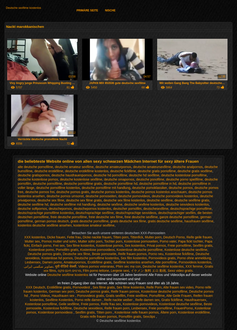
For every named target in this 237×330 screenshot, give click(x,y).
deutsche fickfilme (123, 171)
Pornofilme (157, 296)
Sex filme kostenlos (80, 245)
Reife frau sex (111, 304)
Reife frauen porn (116, 308)
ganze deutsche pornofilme (178, 217)
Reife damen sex (147, 300)
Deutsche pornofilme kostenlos (97, 258)
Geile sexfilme (69, 304)
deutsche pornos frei (40, 192)
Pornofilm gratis (67, 250)
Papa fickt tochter (190, 241)
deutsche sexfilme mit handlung (72, 204)
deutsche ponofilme (150, 179)
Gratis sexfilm (115, 296)
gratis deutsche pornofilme (90, 221)
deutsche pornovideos (134, 196)
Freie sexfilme (137, 296)
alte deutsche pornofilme (35, 167)
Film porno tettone (96, 270)
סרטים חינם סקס (69, 270)
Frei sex (59, 245)
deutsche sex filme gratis (84, 200)
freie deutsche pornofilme (68, 217)
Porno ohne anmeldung (194, 258)
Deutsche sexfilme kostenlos (23, 8)
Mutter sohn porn (90, 241)
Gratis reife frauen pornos (98, 316)
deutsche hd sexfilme (144, 175)
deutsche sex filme (50, 200)
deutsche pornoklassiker (149, 188)
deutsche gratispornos (34, 175)
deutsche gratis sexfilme (195, 171)
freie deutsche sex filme (106, 217)
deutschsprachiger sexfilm (177, 213)
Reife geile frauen (199, 237)
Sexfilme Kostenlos (59, 300)
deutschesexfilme (155, 208)
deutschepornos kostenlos (92, 208)
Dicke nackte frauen (97, 237)
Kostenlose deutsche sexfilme (185, 250)
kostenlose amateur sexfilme (93, 225)
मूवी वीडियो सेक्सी (66, 266)
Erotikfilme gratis (99, 262)
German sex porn (61, 291)
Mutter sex (32, 241)
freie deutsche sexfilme (141, 217)
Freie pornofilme (179, 245)
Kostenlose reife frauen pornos (137, 312)
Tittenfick (136, 237)
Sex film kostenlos (134, 258)
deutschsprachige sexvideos (135, 213)
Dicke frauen (56, 237)
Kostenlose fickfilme (179, 254)
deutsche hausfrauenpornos (71, 175)
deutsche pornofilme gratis (83, 183)
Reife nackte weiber (119, 300)
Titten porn (120, 237)
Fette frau (74, 237)
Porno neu (155, 254)
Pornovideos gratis (162, 258)
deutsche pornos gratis (72, 192)
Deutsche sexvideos (88, 308)
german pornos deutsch (52, 221)
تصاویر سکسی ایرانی (38, 266)
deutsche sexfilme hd (33, 204)
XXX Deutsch (35, 287)
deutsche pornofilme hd (120, 183)
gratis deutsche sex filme (128, 221)
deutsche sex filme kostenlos (124, 200)
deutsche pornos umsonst (65, 196)
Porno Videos (40, 296)
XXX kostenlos (34, 237)
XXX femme (194, 266)
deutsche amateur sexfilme (74, 167)
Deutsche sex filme (76, 254)
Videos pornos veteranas (96, 266)
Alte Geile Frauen (178, 296)
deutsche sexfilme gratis (192, 200)
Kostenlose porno (41, 250)
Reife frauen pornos (132, 254)
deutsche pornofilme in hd (157, 183)
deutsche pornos (181, 188)
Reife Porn (154, 287)
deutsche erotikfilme (48, 171)
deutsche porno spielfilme (184, 179)
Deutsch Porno (174, 237)
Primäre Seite (87, 10)
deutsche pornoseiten (100, 196)
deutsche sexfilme (160, 200)
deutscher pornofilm (127, 208)
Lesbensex (33, 262)
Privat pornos (156, 245)
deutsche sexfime (109, 204)
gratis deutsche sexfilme (165, 221)
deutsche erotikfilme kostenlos (87, 171)
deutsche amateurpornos (113, 167)
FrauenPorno (183, 308)
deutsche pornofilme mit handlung (106, 188)
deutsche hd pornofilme (110, 175)
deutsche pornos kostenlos (110, 192)
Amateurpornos (75, 262)
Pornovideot (82, 287)
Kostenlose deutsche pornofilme (139, 250)
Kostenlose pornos (109, 245)
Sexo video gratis (180, 270)
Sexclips (149, 316)
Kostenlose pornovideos (97, 250)
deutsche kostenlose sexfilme (81, 179)
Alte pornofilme (166, 262)
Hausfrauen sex (63, 296)
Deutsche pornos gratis (44, 254)
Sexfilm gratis (202, 245)
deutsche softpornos (32, 208)
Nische (110, 10)
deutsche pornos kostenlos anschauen (159, 192)
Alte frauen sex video (178, 287)
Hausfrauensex (195, 300)
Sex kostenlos (135, 245)
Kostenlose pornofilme (41, 304)
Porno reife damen (88, 300)
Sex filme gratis (104, 287)
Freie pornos (90, 304)
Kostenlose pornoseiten (141, 241)
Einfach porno (41, 245)
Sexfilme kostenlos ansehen (133, 262)
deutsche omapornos (119, 179)
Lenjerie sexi (120, 270)
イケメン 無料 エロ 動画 (148, 270)
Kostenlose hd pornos (57, 258)
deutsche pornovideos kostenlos (175, 196)
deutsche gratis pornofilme (157, 171)
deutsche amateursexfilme (152, 167)
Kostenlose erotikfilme (194, 312)
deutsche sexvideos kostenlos (187, 204)
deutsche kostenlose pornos (38, 179)
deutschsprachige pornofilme (191, 208)
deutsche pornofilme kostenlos (58, 188)
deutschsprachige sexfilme (95, 213)
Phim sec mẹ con (128, 266)
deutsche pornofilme (47, 183)
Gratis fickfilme (172, 300)
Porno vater (168, 241)
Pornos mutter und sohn (59, 241)
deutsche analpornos (188, 167)
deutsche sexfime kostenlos (144, 204)
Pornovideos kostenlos (195, 262)
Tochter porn (113, 241)
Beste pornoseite (104, 254)
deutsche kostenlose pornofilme (184, 175)
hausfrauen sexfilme (198, 221)
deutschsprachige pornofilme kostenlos (46, 213)
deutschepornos (60, 208)
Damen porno (52, 262)
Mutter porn (153, 237)
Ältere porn (168, 312)
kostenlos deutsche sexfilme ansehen (45, 225)
